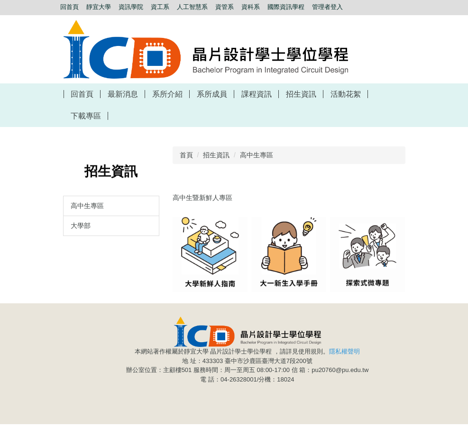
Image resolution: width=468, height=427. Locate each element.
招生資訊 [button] (301, 94)
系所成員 (212, 94)
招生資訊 (216, 155)
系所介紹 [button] (167, 94)
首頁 (186, 155)
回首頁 (82, 94)
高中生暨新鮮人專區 (202, 197)
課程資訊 (256, 94)
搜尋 (132, 17)
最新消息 (123, 94)
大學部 (81, 225)
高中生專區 (87, 205)
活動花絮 (345, 94)
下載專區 (86, 116)
